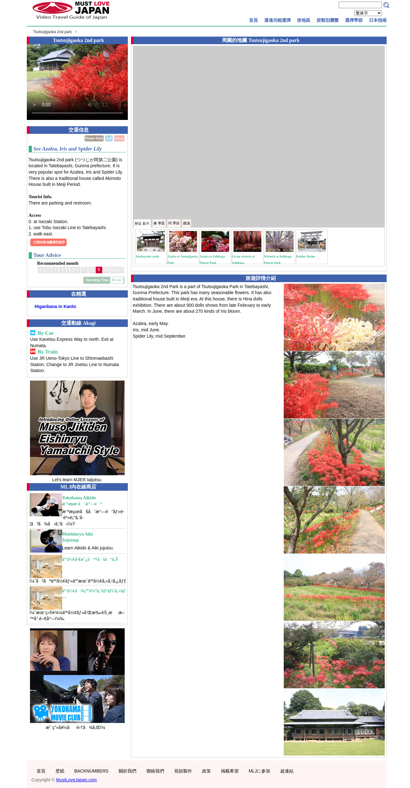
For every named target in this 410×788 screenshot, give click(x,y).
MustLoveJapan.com (76, 779)
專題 (159, 223)
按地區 (303, 20)
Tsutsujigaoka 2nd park (52, 32)
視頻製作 (183, 770)
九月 (109, 138)
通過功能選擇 (277, 20)
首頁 (253, 20)
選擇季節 (354, 20)
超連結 (287, 770)
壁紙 (60, 770)
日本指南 (378, 20)
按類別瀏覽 (328, 20)
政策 (206, 770)
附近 (142, 223)
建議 (186, 223)
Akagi (119, 138)
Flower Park (94, 138)
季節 (174, 223)
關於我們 (127, 770)
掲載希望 (230, 770)
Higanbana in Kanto (55, 306)
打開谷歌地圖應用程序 (49, 242)
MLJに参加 (259, 770)
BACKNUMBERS (91, 770)
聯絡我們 (155, 770)
